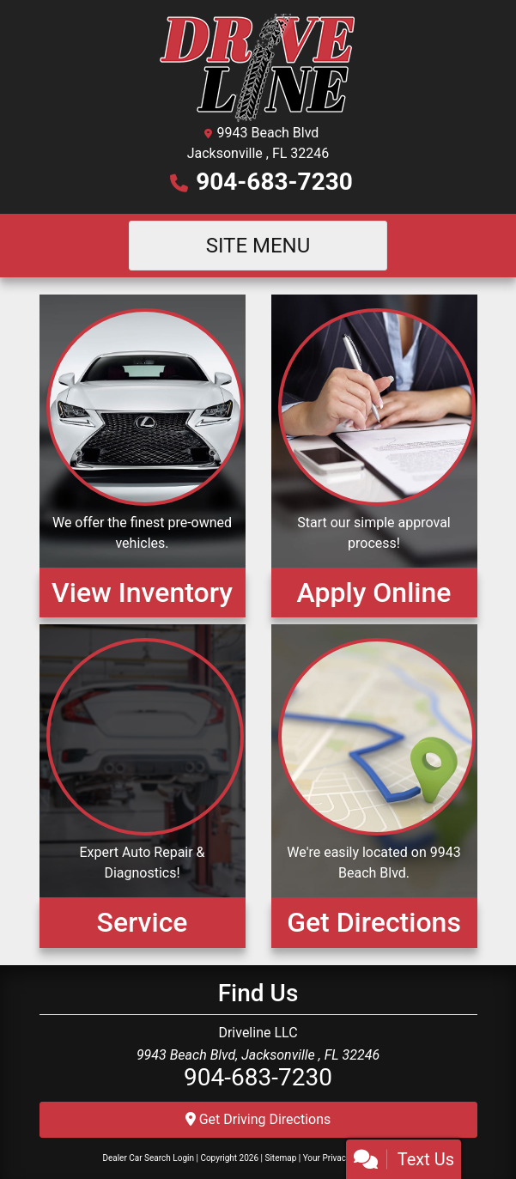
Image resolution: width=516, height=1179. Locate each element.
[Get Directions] (374, 785)
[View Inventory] (142, 456)
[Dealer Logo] (258, 67)
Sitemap (280, 1158)
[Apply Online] (374, 456)
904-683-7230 (274, 181)
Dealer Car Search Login (148, 1158)
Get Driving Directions (258, 1119)
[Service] (142, 785)
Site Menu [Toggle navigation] (258, 246)
